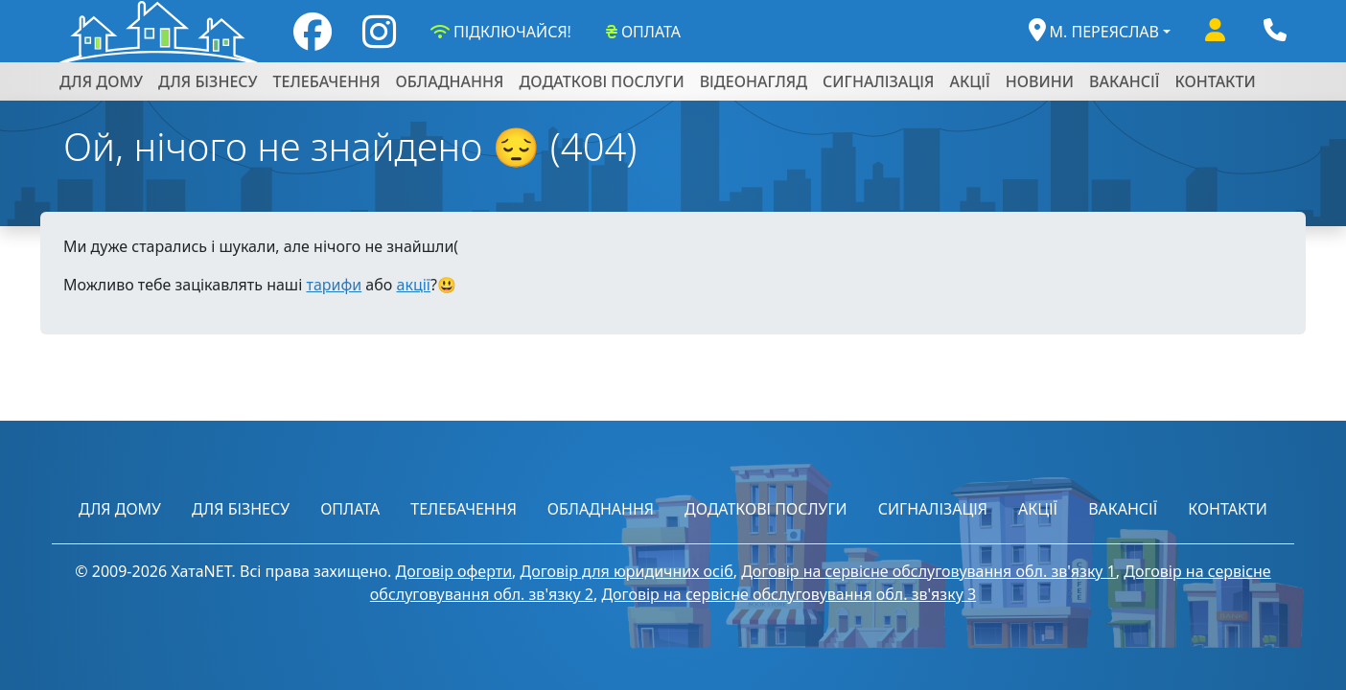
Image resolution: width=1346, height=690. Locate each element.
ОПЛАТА (641, 31)
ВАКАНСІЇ (1124, 81)
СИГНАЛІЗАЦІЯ (878, 81)
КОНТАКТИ (1215, 81)
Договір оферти (453, 571)
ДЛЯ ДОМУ (101, 81)
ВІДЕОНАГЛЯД (753, 81)
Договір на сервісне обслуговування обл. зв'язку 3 (788, 594)
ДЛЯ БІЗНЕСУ (208, 81)
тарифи (333, 284)
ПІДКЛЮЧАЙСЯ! (499, 31)
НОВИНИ (1040, 81)
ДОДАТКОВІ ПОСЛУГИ (601, 81)
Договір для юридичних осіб (627, 571)
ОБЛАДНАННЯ (450, 81)
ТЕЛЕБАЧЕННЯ (327, 81)
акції (412, 284)
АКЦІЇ (969, 81)
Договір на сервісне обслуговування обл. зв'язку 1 (928, 571)
